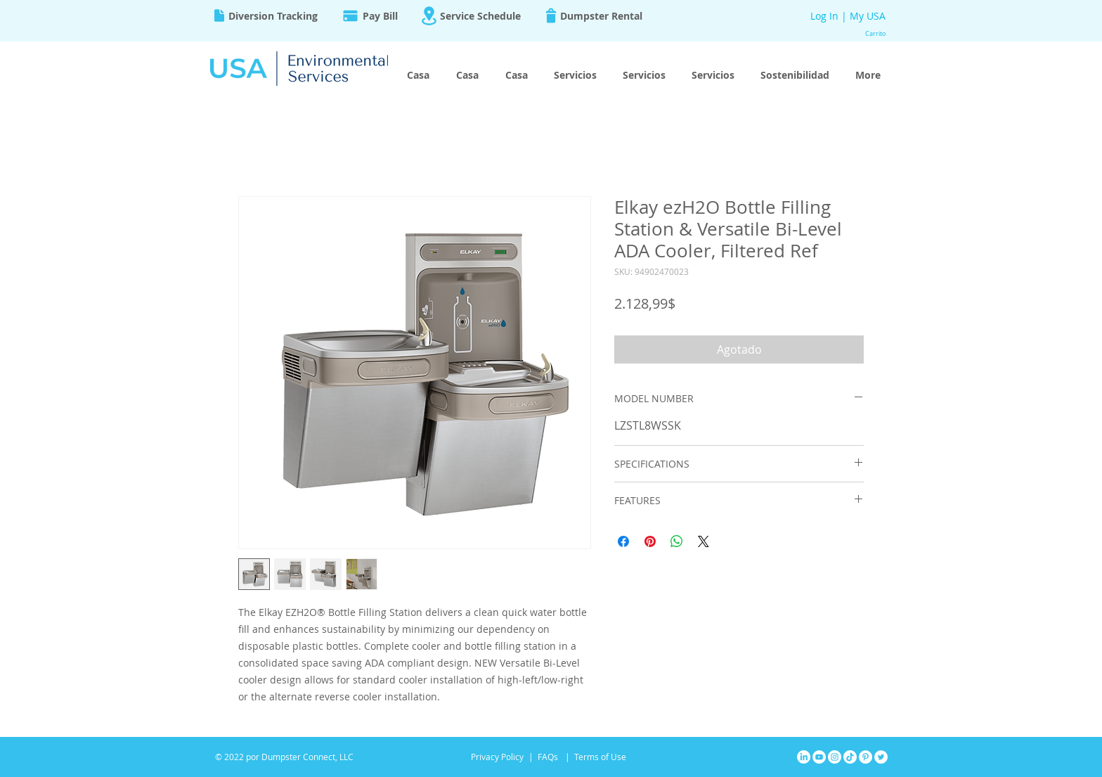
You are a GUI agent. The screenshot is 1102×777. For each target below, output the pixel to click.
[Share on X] (703, 541)
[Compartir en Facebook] (623, 541)
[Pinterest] (865, 757)
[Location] (429, 16)
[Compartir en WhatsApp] (676, 541)
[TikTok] (850, 757)
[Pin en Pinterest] (650, 541)
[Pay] (350, 15)
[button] (877, 33)
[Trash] (551, 15)
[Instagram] (834, 757)
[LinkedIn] (803, 757)
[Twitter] (881, 757)
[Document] (219, 15)
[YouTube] (819, 757)
